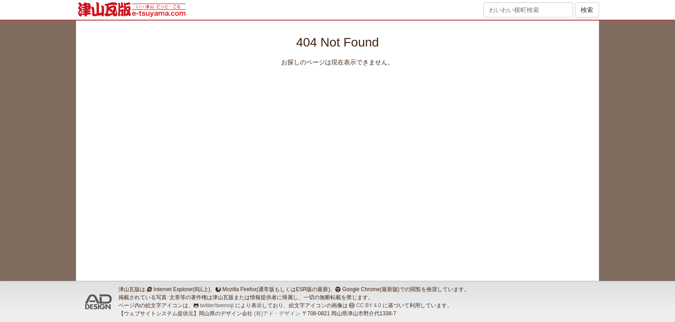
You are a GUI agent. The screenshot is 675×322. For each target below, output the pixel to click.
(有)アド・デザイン (277, 313)
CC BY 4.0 (368, 305)
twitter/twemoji (216, 305)
